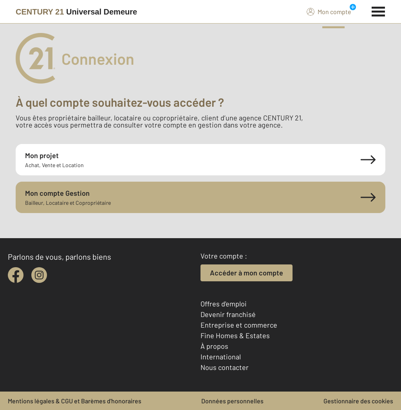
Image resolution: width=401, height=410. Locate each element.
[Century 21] (76, 11)
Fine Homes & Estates (235, 335)
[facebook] (15, 275)
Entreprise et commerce (238, 325)
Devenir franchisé (228, 314)
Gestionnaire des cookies (358, 401)
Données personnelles (232, 401)
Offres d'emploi (223, 303)
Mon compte (329, 11)
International (220, 356)
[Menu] (378, 10)
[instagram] (39, 275)
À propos (214, 346)
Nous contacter (224, 367)
